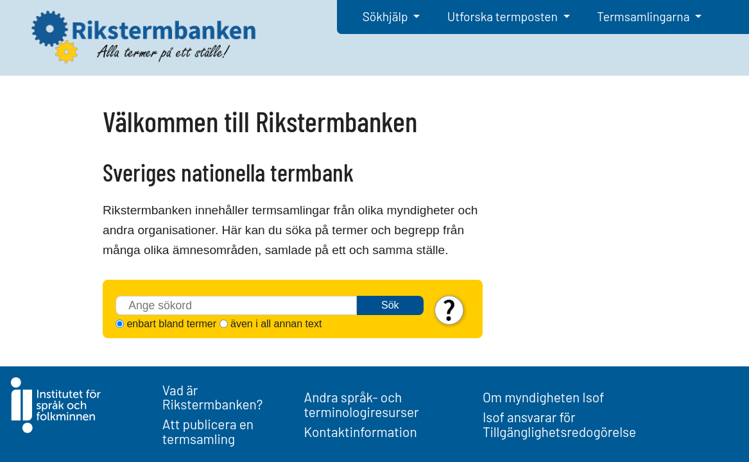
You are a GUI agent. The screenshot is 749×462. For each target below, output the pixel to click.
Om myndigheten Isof (543, 397)
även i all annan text (276, 323)
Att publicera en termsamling (208, 431)
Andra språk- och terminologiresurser (361, 404)
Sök (390, 305)
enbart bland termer (171, 323)
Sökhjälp (387, 16)
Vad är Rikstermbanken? (212, 397)
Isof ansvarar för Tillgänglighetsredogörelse (559, 424)
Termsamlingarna (644, 16)
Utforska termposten (503, 16)
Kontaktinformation (360, 432)
